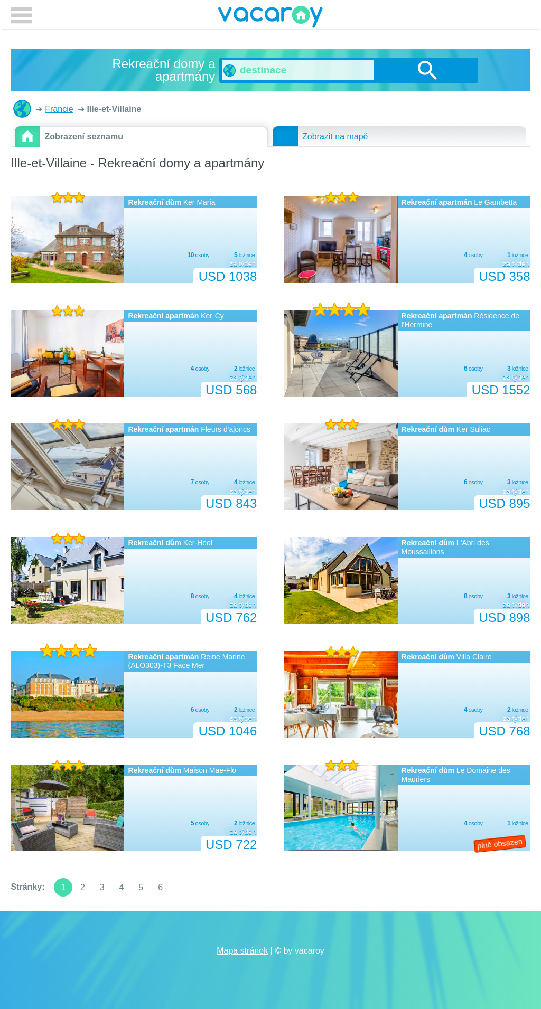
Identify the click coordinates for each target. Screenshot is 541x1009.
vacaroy (270, 18)
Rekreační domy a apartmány (22, 109)
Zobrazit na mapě (335, 136)
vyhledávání (427, 70)
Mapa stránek (242, 950)
